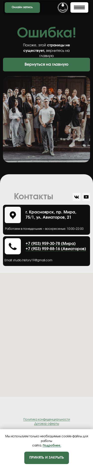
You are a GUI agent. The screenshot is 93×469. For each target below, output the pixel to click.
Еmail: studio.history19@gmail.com (28, 260)
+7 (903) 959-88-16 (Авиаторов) (56, 249)
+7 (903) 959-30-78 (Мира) (51, 244)
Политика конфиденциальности (46, 419)
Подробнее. (52, 445)
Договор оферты (46, 423)
